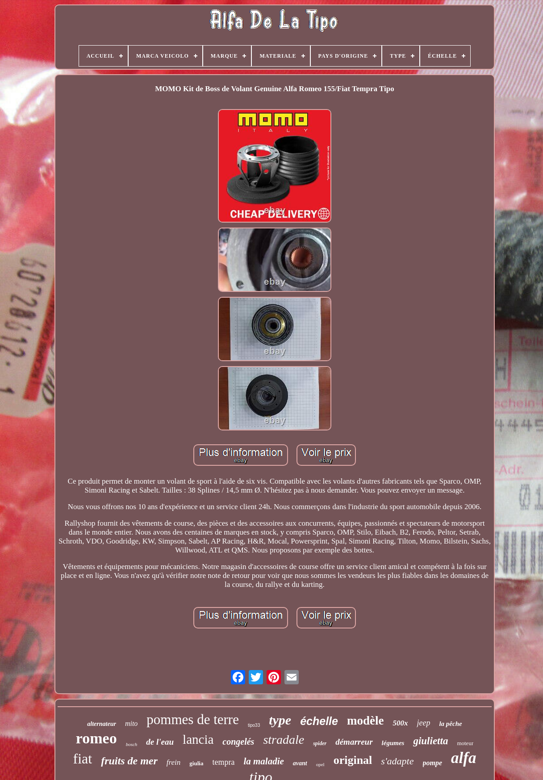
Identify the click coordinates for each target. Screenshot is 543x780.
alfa (463, 758)
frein (173, 762)
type (280, 720)
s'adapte (397, 761)
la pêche (450, 723)
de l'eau (160, 741)
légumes (393, 742)
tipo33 (254, 725)
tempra (223, 762)
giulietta (430, 740)
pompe (433, 763)
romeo (96, 738)
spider (319, 743)
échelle (319, 721)
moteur (465, 743)
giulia (196, 763)
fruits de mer (129, 761)
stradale (283, 739)
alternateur (101, 724)
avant (300, 763)
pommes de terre (192, 719)
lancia (198, 739)
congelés (238, 741)
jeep (423, 722)
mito (131, 723)
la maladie (263, 761)
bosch (132, 744)
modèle (365, 720)
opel (320, 764)
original (353, 760)
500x (400, 723)
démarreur (353, 741)
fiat (82, 758)
